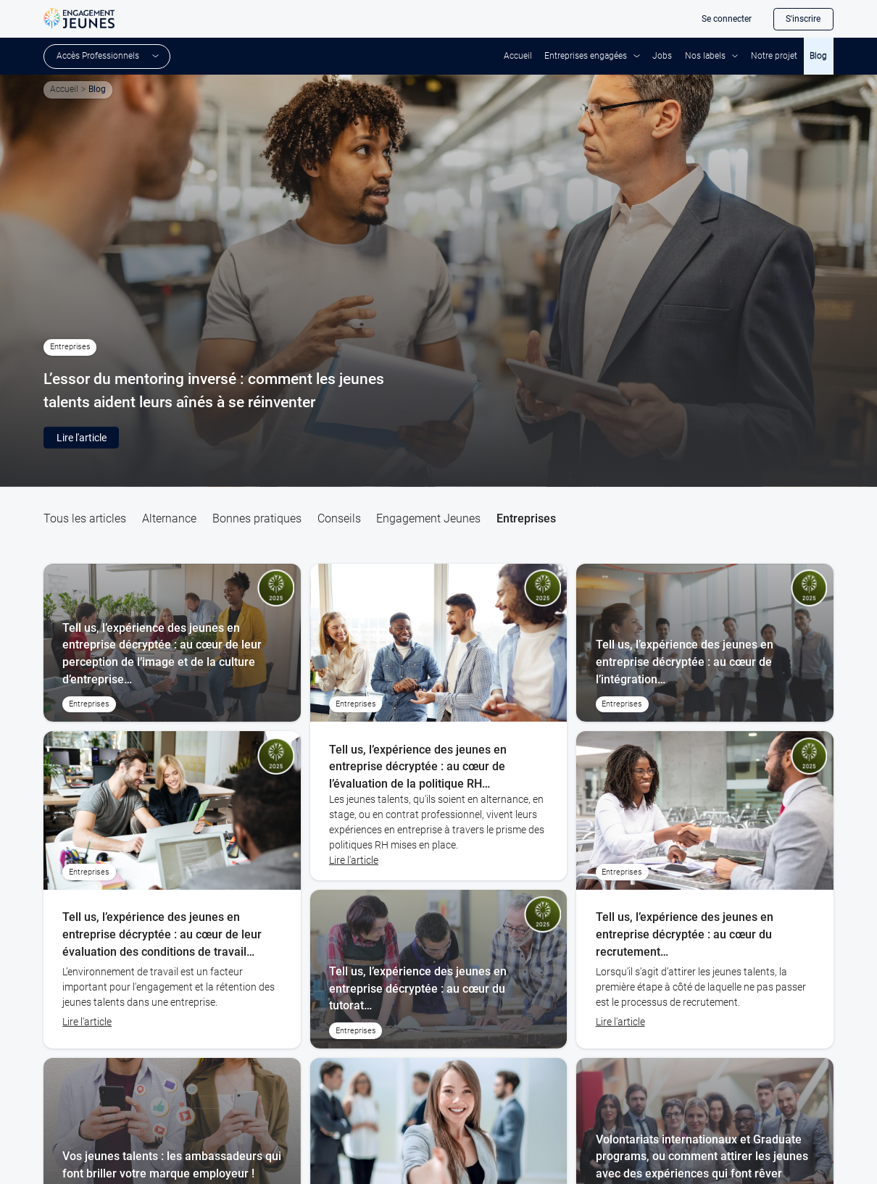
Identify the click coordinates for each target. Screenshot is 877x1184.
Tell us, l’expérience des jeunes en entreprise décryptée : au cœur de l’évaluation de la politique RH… (418, 766)
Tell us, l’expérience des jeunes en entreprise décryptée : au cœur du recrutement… (684, 934)
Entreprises (526, 518)
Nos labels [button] (705, 56)
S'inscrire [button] (803, 19)
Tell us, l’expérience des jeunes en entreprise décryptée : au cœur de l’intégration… (684, 661)
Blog (818, 56)
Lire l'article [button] (82, 437)
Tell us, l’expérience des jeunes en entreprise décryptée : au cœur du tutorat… (418, 988)
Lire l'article (87, 1021)
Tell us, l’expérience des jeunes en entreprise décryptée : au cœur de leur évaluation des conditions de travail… (162, 934)
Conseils (339, 518)
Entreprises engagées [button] (585, 56)
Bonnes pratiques (257, 518)
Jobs (662, 56)
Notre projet (774, 56)
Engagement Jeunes (428, 518)
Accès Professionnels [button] (98, 56)
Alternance (169, 518)
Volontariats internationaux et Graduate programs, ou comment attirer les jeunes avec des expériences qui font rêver (702, 1156)
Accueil (518, 56)
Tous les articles (84, 518)
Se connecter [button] (727, 19)
